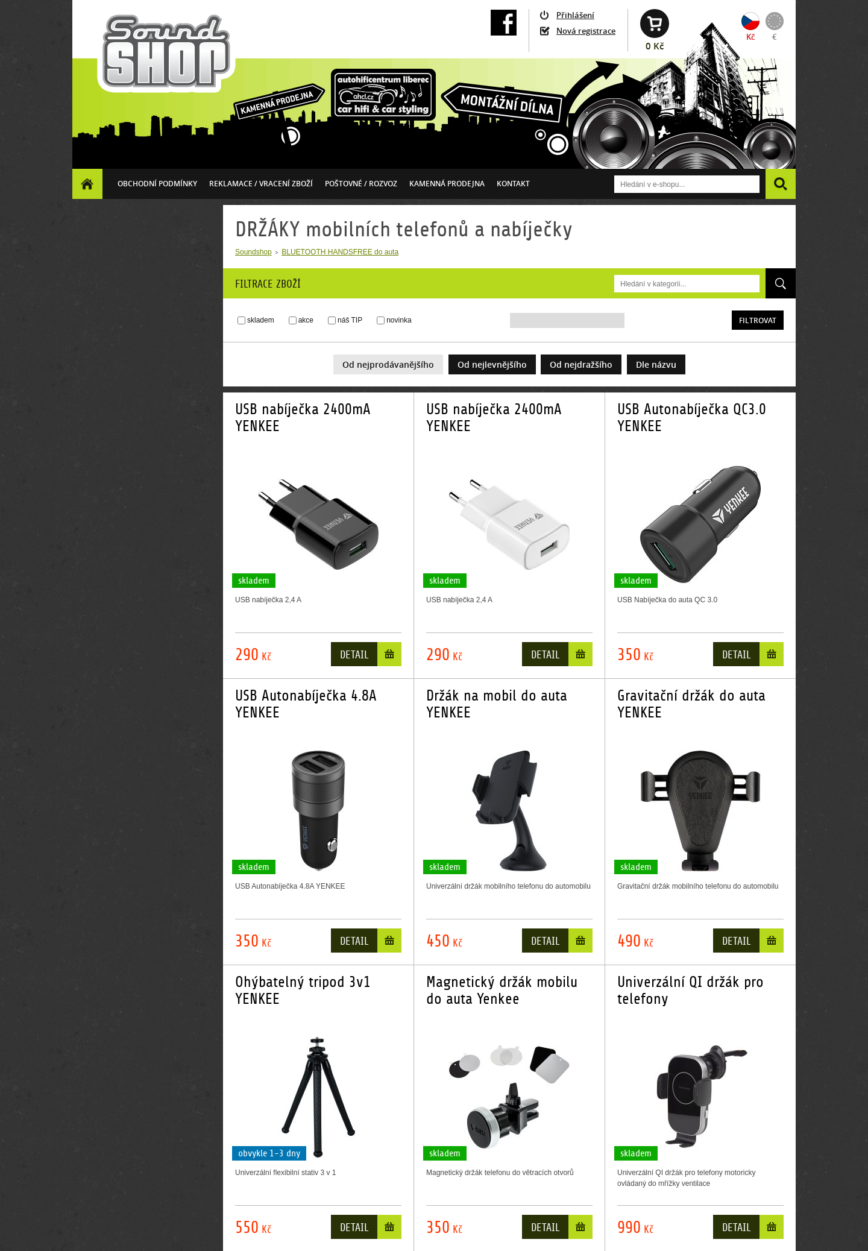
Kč (750, 36)
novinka (398, 320)
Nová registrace (585, 30)
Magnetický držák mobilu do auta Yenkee (501, 990)
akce (305, 320)
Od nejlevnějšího (492, 364)
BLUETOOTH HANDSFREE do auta (339, 252)
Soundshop (253, 252)
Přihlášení (575, 15)
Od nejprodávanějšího (388, 364)
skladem (260, 320)
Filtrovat (757, 320)
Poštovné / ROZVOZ (361, 183)
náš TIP (350, 320)
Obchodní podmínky (157, 183)
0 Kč (655, 46)
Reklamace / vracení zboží (261, 183)
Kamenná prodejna (447, 183)
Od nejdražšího (581, 364)
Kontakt (513, 183)
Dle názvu (656, 364)
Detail (354, 655)
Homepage (87, 183)
